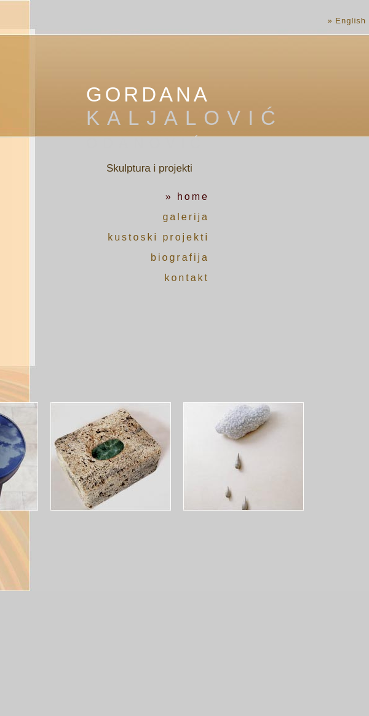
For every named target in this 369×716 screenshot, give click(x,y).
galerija (185, 217)
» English (347, 20)
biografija (180, 257)
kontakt (186, 277)
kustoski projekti (158, 237)
